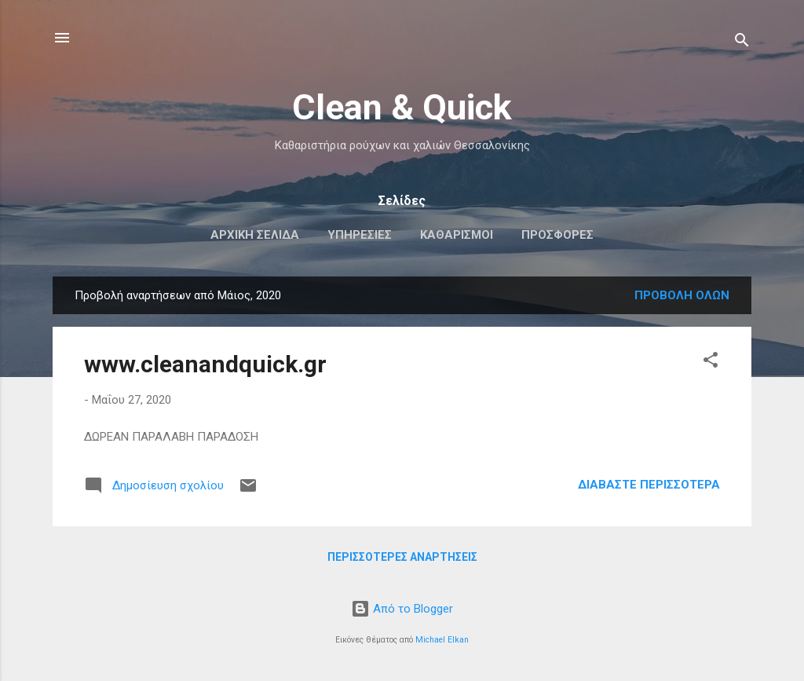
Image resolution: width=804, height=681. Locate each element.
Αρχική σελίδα (254, 235)
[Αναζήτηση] (742, 43)
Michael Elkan (442, 640)
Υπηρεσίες (359, 235)
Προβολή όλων (681, 295)
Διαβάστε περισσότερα (649, 485)
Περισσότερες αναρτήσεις (402, 557)
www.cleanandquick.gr (205, 364)
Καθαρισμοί (456, 235)
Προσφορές (557, 235)
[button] (710, 362)
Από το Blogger (402, 609)
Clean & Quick (402, 107)
